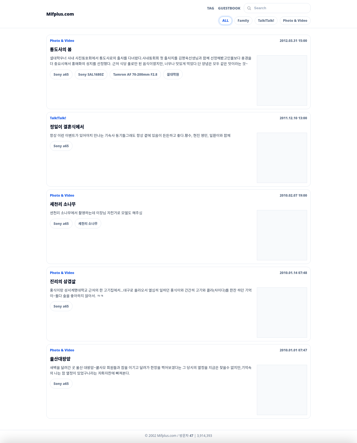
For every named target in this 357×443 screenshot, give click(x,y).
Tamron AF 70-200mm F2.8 (135, 74)
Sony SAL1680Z (91, 74)
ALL (225, 20)
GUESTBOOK (229, 8)
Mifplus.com (60, 14)
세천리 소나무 (88, 223)
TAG (210, 8)
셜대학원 (173, 74)
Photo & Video (295, 20)
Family (243, 20)
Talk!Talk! (266, 20)
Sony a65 (61, 74)
